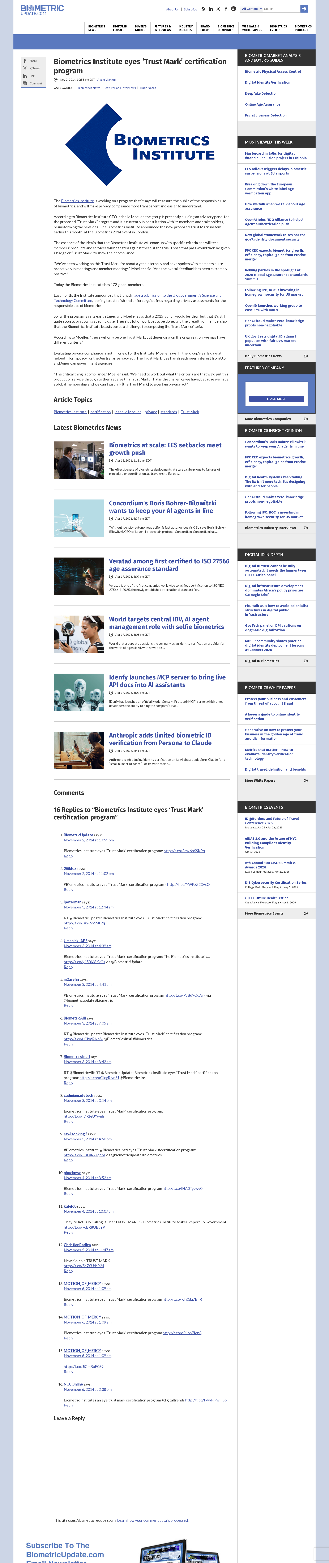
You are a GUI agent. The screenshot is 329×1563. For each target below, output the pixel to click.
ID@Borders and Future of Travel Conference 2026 (276, 823)
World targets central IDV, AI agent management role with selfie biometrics (166, 623)
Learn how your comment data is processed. (153, 1520)
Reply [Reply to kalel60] (68, 1232)
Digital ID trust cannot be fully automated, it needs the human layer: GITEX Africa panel (276, 570)
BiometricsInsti (77, 1056)
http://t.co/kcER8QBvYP (84, 1227)
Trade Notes (148, 87)
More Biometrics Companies (268, 419)
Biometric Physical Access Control (273, 71)
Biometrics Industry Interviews (270, 528)
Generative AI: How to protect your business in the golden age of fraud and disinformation (274, 734)
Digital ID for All (120, 28)
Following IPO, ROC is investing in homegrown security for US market (274, 292)
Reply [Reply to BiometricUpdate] (68, 856)
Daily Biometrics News (263, 356)
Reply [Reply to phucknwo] (68, 1193)
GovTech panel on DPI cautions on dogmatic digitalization (273, 627)
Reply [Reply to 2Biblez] (68, 889)
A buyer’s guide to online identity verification (272, 716)
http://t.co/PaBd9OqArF (185, 995)
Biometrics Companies (226, 28)
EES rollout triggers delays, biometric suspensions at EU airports (276, 171)
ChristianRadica (77, 1244)
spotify (233, 9)
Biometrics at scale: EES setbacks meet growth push (165, 449)
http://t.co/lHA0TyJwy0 (182, 1188)
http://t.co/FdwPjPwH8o (206, 1400)
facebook (226, 9)
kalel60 (70, 1206)
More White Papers (260, 780)
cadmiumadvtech (78, 1095)
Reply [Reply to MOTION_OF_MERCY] (68, 1304)
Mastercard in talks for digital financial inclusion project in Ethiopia (276, 155)
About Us (172, 9)
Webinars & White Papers (252, 28)
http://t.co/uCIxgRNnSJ (83, 1038)
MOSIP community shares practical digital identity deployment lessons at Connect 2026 (274, 645)
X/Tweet (35, 68)
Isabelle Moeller (128, 411)
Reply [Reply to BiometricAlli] (68, 1044)
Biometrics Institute (77, 200)
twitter (218, 9)
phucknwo (72, 1172)
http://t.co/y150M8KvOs (84, 961)
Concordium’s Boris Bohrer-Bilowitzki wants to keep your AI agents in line (163, 507)
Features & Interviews (162, 28)
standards (169, 411)
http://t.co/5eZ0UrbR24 (84, 1265)
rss (203, 9)
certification (100, 411)
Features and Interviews (120, 87)
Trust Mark (190, 411)
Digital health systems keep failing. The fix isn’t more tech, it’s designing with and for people (275, 481)
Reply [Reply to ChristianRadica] (68, 1270)
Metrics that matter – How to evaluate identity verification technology (269, 754)
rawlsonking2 (75, 1134)
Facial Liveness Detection (266, 115)
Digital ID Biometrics (262, 661)
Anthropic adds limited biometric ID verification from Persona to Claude (160, 739)
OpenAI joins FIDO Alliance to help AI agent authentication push (274, 221)
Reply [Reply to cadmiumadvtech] (68, 1121)
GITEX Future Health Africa (276, 900)
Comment (36, 83)
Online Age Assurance (262, 104)
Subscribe (190, 9)
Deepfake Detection (261, 93)
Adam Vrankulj (106, 79)
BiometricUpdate (78, 835)
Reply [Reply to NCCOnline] (68, 1405)
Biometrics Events (278, 28)
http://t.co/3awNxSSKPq (184, 850)
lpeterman (72, 902)
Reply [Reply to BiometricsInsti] (68, 1082)
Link (32, 76)
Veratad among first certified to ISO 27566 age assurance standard (169, 565)
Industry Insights (186, 28)
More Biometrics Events (264, 913)
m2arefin (71, 979)
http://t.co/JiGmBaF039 (83, 1366)
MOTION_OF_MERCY (82, 1283)
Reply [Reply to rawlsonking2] (68, 1160)
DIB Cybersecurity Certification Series (276, 884)
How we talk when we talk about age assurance (275, 206)
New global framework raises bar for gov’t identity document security (275, 237)
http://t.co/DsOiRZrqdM (84, 1155)
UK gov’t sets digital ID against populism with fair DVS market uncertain (270, 341)
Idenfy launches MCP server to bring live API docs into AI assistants (167, 681)
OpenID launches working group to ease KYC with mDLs (273, 307)
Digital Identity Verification (267, 82)
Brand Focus (205, 28)
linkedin (211, 9)
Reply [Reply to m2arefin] (68, 1005)
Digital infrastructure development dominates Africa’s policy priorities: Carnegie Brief (274, 590)
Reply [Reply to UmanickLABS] (68, 966)
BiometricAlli (75, 1018)
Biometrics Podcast (303, 28)
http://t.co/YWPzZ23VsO (188, 884)
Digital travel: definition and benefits (275, 769)
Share (33, 60)
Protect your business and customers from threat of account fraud (275, 701)
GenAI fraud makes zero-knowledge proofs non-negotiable (274, 323)
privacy (151, 411)
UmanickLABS (75, 940)
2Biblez (70, 868)
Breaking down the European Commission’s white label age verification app (269, 188)
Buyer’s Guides (141, 28)
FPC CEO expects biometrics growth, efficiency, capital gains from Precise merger (275, 255)
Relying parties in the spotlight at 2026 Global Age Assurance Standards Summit (276, 274)
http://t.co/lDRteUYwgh (84, 1116)
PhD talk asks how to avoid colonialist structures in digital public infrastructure (276, 610)
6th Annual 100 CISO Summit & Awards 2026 (276, 867)
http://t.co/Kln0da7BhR (182, 1299)
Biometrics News (96, 28)
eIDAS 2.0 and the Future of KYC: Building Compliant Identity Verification (276, 845)
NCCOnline (73, 1384)
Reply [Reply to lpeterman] (68, 928)
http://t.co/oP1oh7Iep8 (182, 1332)
